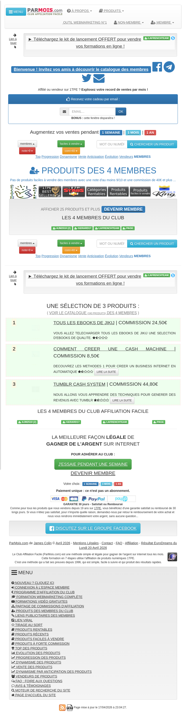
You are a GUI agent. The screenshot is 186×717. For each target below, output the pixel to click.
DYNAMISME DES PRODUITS (36, 661)
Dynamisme (68, 156)
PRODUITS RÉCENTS (30, 633)
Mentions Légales (86, 542)
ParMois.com (18, 542)
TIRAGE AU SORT (27, 624)
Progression (50, 156)
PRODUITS (111, 11)
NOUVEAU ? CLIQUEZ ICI (32, 582)
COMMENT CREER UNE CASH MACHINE (113, 348)
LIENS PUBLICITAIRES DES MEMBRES (43, 614)
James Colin (43, 542)
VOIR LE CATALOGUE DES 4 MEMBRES (93, 312)
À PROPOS (79, 11)
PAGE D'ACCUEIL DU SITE (33, 694)
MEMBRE (162, 22)
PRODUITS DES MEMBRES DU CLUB (42, 610)
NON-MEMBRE (129, 22)
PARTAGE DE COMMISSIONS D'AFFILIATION (47, 605)
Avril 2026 (63, 542)
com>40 (71, 150)
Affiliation (131, 542)
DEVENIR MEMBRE (93, 472)
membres (27, 143)
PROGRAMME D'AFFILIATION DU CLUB (43, 591)
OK (121, 111)
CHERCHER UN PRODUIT (152, 144)
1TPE (97, 507)
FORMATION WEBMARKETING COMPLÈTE (47, 596)
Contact (107, 542)
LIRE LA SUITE (106, 371)
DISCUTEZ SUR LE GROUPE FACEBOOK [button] (93, 527)
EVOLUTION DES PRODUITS (35, 652)
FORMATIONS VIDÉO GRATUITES (39, 600)
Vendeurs (126, 156)
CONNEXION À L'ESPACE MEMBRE (40, 586)
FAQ (119, 542)
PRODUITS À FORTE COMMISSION (40, 643)
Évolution (111, 156)
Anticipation (95, 156)
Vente (82, 156)
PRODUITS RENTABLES (31, 629)
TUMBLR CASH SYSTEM (81, 383)
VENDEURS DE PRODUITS (34, 675)
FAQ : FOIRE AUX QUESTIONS (37, 680)
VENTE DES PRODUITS (31, 666)
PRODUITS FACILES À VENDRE (37, 638)
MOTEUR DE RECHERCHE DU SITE (40, 689)
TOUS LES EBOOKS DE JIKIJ (86, 321)
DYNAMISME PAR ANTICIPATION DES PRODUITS (51, 671)
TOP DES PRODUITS (29, 647)
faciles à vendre (71, 143)
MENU (16, 12)
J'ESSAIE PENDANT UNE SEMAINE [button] (93, 463)
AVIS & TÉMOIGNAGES (31, 685)
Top (38, 156)
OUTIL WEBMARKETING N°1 (83, 23)
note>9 (27, 150)
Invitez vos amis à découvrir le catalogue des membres (81, 69)
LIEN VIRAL (22, 619)
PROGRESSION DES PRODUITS (38, 657)
